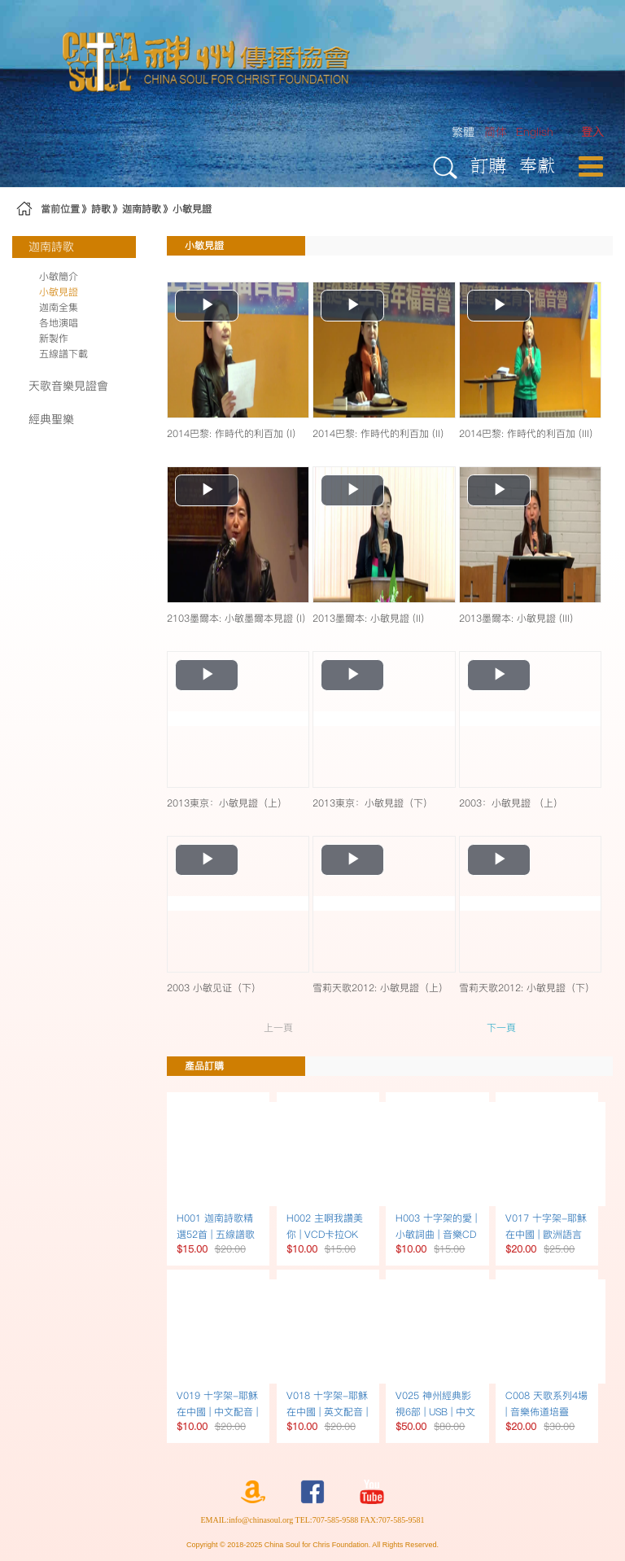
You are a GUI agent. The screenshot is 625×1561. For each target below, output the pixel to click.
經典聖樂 (51, 419)
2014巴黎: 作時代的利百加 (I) (231, 433)
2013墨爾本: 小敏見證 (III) (516, 618)
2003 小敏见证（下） (214, 988)
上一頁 (278, 1027)
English (534, 132)
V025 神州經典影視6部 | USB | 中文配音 (435, 1411)
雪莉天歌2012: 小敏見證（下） (527, 988)
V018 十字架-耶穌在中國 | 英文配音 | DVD (327, 1411)
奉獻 (537, 165)
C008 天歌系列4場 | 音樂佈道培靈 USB (546, 1411)
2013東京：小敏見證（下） (372, 803)
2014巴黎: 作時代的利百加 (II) (378, 433)
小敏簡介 (58, 276)
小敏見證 (192, 209)
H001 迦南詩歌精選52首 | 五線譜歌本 (216, 1234)
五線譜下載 (63, 354)
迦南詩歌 (141, 209)
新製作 (53, 338)
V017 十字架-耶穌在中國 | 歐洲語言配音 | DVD (546, 1234)
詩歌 (101, 209)
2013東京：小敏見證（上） (227, 803)
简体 (495, 132)
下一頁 (501, 1027)
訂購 (488, 165)
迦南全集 (58, 307)
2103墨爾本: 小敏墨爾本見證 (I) (236, 618)
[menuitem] (592, 132)
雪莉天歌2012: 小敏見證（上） (380, 988)
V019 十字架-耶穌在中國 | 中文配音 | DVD (217, 1411)
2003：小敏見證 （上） (511, 803)
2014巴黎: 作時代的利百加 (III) (525, 433)
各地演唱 (58, 323)
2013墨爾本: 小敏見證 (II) (368, 618)
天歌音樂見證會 (68, 386)
